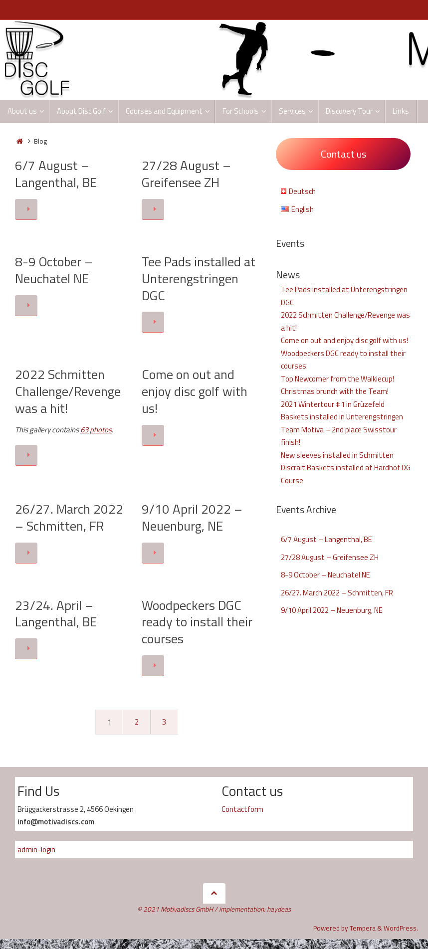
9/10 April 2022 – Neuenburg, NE (192, 517)
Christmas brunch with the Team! (335, 391)
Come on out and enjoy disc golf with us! (194, 391)
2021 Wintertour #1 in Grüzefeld (333, 404)
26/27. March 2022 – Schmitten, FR (69, 517)
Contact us (343, 154)
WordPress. (401, 928)
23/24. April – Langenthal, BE (56, 613)
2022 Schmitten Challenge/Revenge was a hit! (68, 391)
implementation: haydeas (255, 909)
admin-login (36, 849)
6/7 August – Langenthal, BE (56, 174)
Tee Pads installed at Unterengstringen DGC (198, 278)
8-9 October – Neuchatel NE (54, 270)
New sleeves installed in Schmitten (337, 455)
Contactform (242, 809)
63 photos (96, 429)
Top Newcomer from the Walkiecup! (337, 378)
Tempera (363, 928)
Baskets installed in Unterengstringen (342, 416)
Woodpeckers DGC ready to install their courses (197, 622)
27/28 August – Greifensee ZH (186, 174)
